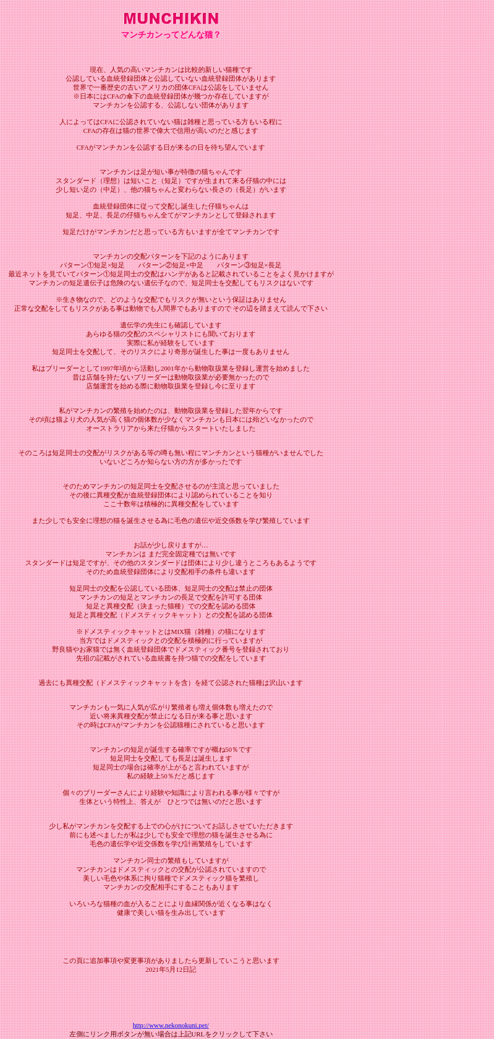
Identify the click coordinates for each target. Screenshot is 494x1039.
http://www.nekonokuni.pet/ (171, 1025)
